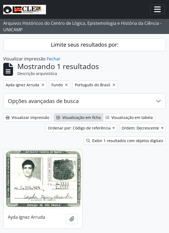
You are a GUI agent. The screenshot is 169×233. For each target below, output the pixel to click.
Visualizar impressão (27, 117)
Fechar (54, 59)
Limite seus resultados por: (84, 44)
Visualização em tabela (129, 117)
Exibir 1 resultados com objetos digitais (124, 140)
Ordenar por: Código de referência (80, 128)
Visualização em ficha (78, 117)
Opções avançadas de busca (43, 101)
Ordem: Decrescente (141, 128)
